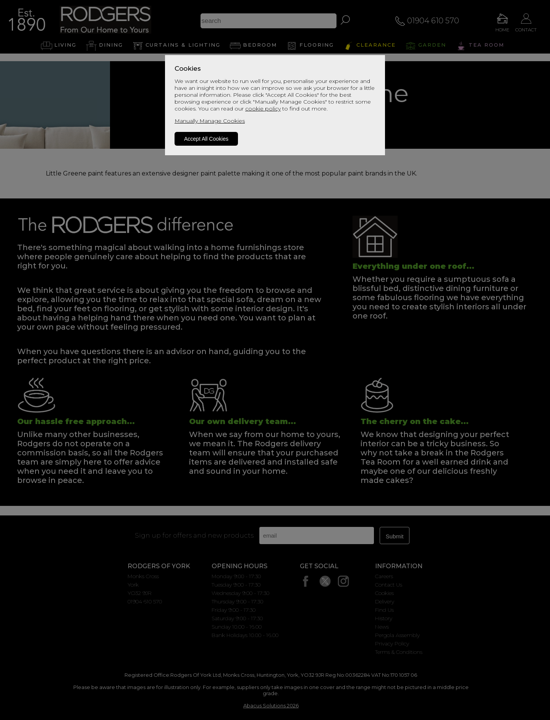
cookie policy (263, 108)
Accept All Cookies (206, 139)
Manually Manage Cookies (210, 120)
